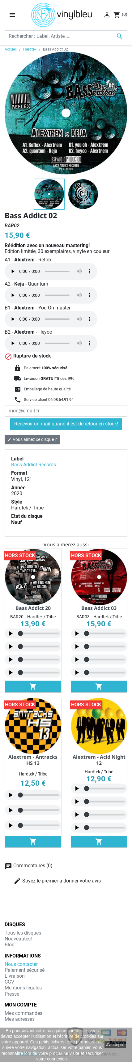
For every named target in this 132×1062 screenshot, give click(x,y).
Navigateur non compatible (51, 271)
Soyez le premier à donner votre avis (57, 881)
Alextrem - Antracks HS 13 (32, 759)
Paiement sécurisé (25, 970)
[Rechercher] (66, 36)
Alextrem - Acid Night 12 (99, 759)
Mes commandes (23, 1013)
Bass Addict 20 (33, 608)
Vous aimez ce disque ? (32, 439)
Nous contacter (21, 964)
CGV (9, 982)
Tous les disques (23, 933)
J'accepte (115, 1044)
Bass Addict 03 (99, 608)
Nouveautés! (18, 939)
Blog (10, 945)
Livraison (15, 976)
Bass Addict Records (33, 465)
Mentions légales (23, 988)
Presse (12, 994)
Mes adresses (20, 1019)
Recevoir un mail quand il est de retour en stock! (66, 424)
